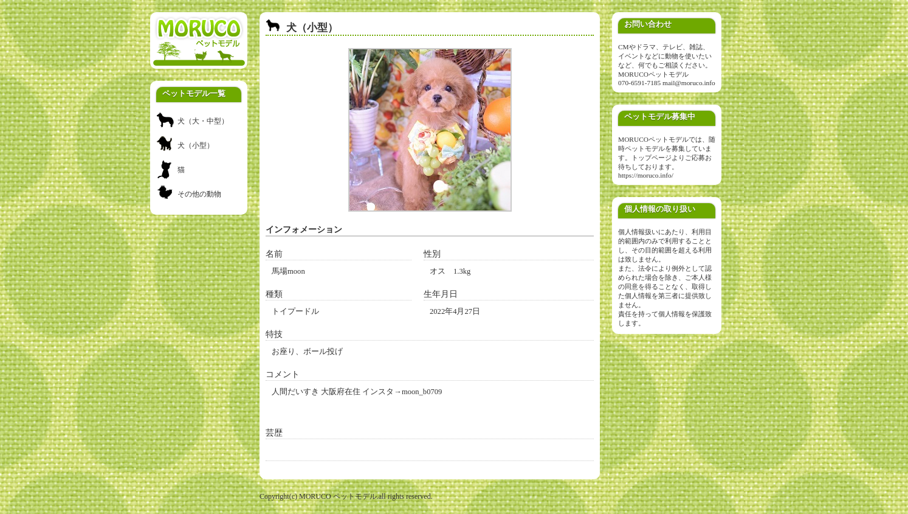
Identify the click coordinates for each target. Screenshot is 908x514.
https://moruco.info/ (645, 175)
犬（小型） (195, 145)
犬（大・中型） (203, 121)
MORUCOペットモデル (653, 74)
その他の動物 (199, 194)
